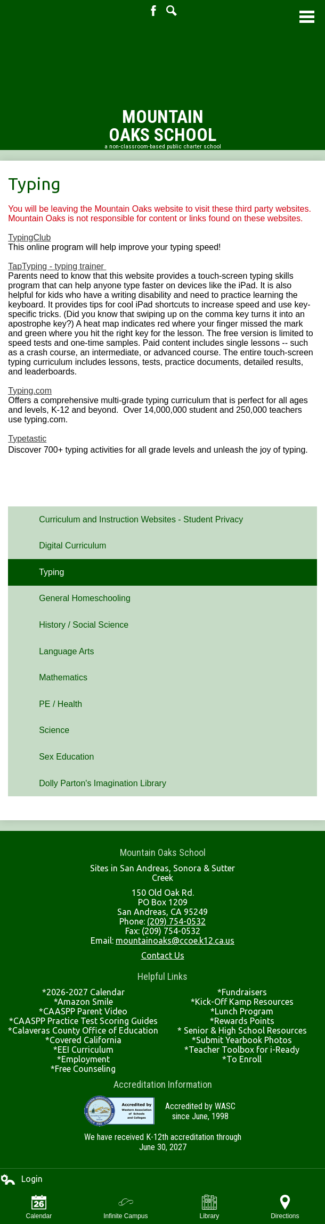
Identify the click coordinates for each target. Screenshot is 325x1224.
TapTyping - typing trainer (57, 266)
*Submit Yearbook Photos (242, 1040)
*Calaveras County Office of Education (83, 1030)
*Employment (83, 1059)
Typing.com (30, 390)
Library (210, 1207)
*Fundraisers (242, 992)
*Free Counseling (83, 1068)
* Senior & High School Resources (242, 1030)
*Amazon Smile (83, 1001)
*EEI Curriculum (83, 1049)
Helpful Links (162, 976)
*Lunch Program (241, 1011)
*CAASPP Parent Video (83, 1011)
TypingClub (29, 237)
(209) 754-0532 (176, 921)
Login (21, 1179)
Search (171, 10)
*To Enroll (242, 1059)
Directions (285, 1207)
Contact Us (162, 955)
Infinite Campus (125, 1207)
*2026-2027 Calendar (83, 992)
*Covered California (83, 1040)
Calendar (39, 1207)
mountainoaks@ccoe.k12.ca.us (175, 940)
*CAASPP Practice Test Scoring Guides (83, 1021)
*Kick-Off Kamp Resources (242, 1001)
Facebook (153, 10)
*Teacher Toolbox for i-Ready (241, 1049)
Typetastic (27, 438)
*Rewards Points (242, 1021)
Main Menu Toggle (306, 17)
